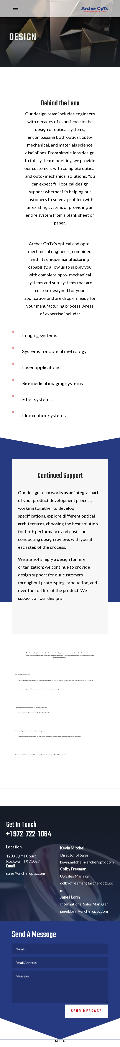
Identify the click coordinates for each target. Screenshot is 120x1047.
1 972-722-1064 (30, 841)
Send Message (86, 1018)
